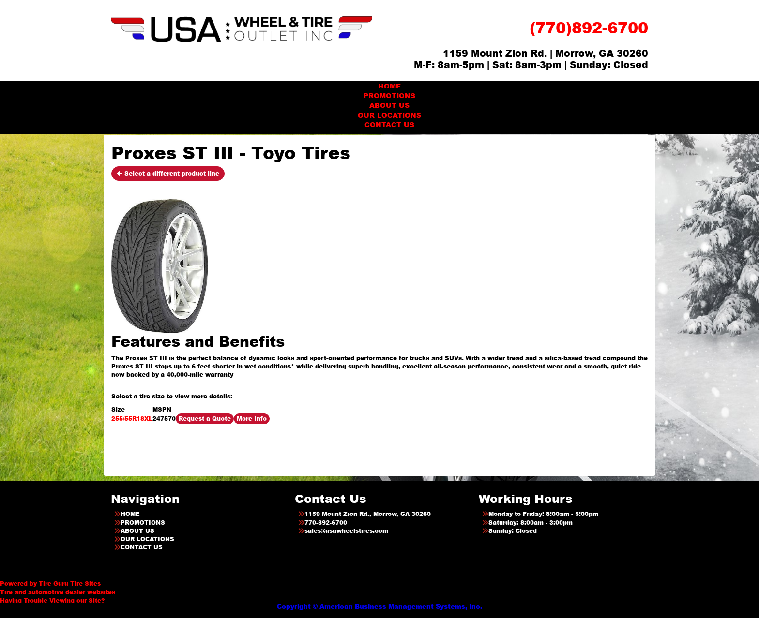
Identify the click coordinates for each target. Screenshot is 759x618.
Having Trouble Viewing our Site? (52, 600)
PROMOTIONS (389, 95)
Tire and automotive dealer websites (57, 587)
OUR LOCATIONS (389, 114)
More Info (252, 418)
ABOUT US (389, 105)
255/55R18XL (131, 418)
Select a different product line (168, 173)
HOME (389, 85)
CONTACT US (389, 124)
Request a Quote (205, 418)
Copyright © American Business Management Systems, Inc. (379, 606)
